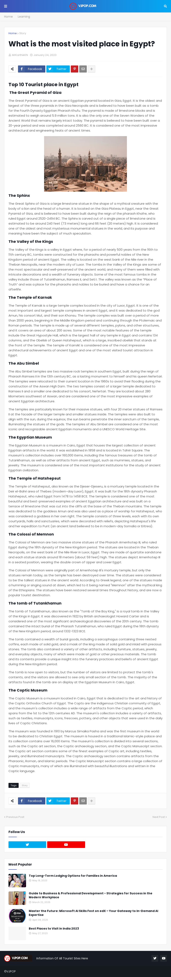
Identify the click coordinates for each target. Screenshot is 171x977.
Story (22, 33)
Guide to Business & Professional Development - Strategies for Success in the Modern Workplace (90, 895)
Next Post (159, 817)
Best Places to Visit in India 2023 (54, 929)
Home (8, 17)
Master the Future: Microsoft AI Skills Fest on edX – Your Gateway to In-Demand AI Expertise (93, 913)
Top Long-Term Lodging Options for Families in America (73, 876)
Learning (24, 17)
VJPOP (11, 971)
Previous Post (15, 817)
